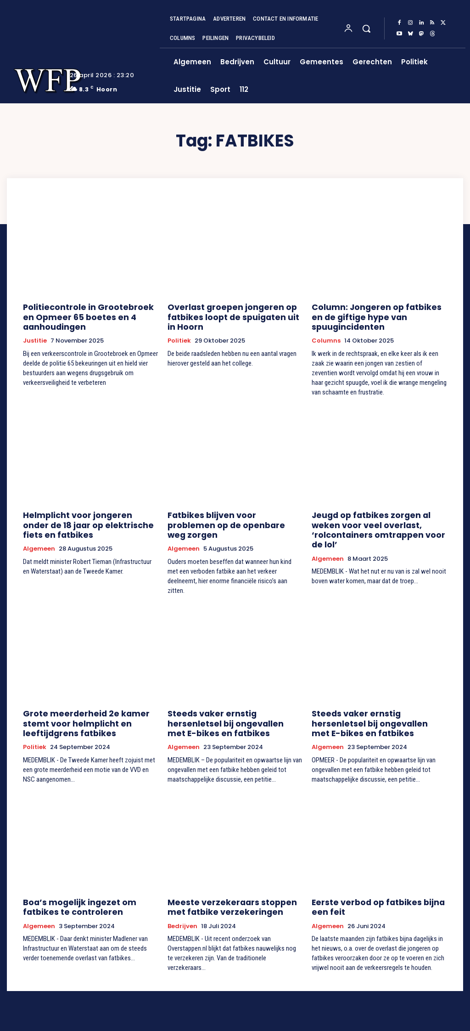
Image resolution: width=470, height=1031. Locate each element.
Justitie (35, 336)
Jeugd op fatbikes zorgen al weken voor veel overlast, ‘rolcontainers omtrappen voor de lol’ (376, 509)
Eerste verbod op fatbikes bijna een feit (377, 875)
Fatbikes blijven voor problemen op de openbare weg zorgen (232, 505)
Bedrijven (182, 892)
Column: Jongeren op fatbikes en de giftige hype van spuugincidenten (378, 310)
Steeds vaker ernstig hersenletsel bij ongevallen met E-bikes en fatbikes (230, 695)
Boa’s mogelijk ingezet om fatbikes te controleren (87, 875)
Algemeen (39, 531)
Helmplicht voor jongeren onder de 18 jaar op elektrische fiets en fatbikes (87, 509)
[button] (366, 28)
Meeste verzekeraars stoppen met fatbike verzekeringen (231, 875)
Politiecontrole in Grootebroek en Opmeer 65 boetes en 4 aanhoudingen (84, 314)
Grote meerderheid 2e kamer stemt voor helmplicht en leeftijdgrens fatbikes (88, 695)
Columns (326, 328)
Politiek (179, 336)
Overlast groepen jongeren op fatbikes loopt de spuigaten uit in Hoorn (229, 314)
